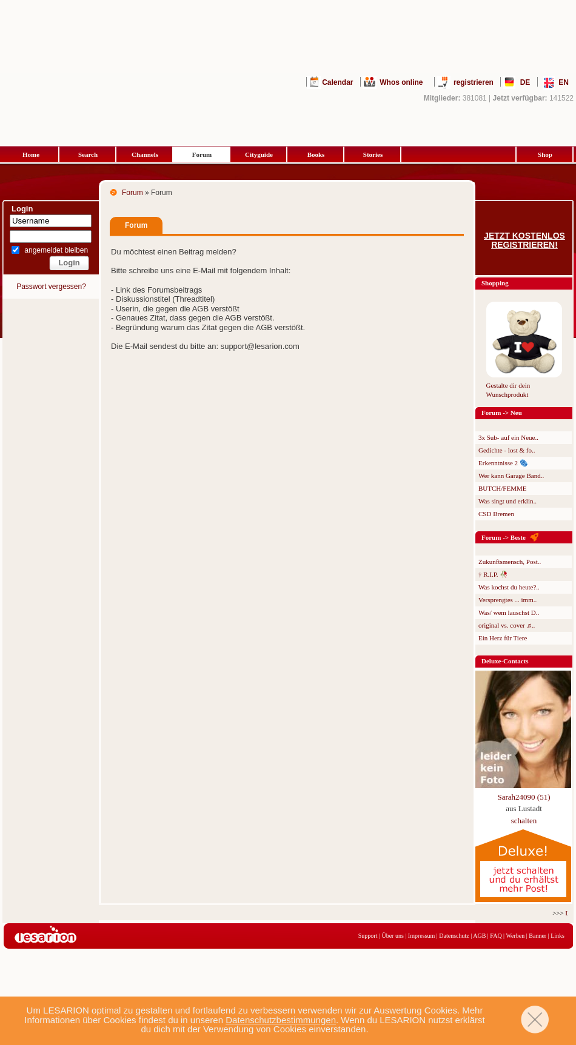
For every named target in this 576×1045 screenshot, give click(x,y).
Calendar (337, 82)
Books (316, 154)
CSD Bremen (496, 513)
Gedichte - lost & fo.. (506, 450)
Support (368, 935)
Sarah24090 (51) (523, 796)
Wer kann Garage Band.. (511, 475)
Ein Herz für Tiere (502, 638)
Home (30, 154)
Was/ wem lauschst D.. (508, 612)
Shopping (495, 283)
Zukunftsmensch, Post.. (509, 561)
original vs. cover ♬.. (506, 625)
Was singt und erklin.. (507, 501)
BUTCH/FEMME (502, 488)
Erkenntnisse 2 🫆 (503, 462)
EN (563, 82)
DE (525, 82)
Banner (537, 935)
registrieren (474, 82)
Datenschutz (454, 935)
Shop (545, 154)
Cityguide (259, 154)
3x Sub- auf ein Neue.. (508, 437)
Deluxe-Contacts (505, 661)
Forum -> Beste (503, 537)
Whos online (401, 82)
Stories (373, 154)
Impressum (421, 935)
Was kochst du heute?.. (509, 587)
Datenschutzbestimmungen (281, 1020)
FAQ (495, 935)
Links (557, 935)
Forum (202, 154)
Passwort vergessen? (51, 286)
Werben (515, 935)
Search (88, 154)
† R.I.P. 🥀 (493, 574)
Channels (145, 154)
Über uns (392, 935)
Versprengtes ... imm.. (507, 599)
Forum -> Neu (501, 412)
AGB (479, 935)
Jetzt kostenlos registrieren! (524, 240)
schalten (524, 820)
